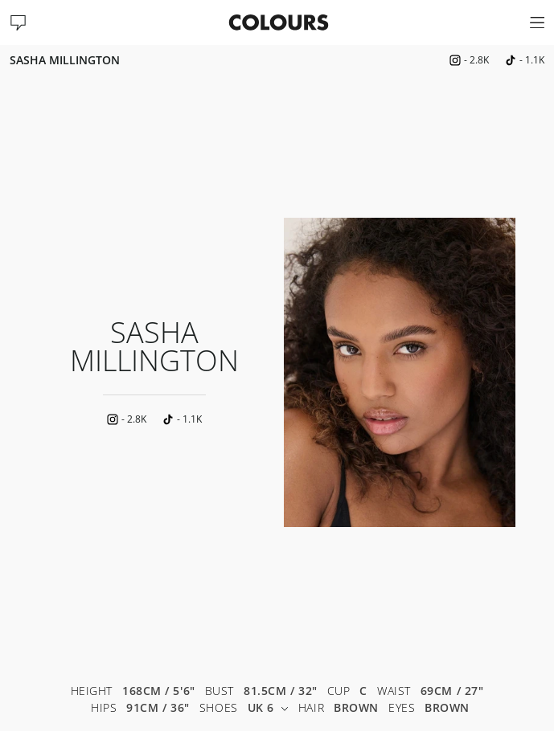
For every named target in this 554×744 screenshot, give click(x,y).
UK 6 (268, 708)
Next (529, 372)
